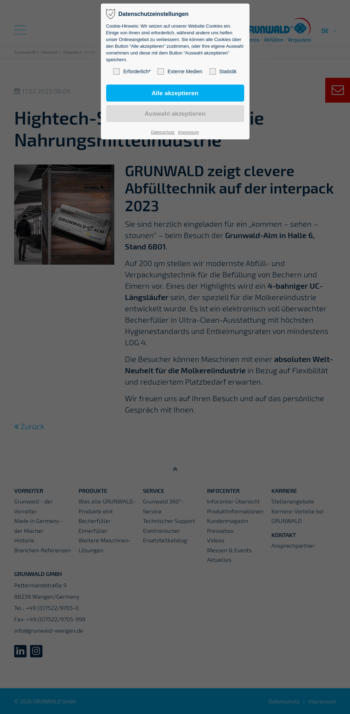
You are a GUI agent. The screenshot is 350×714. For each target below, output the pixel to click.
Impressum (188, 132)
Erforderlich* (131, 71)
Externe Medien (179, 71)
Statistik (223, 71)
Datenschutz (163, 132)
